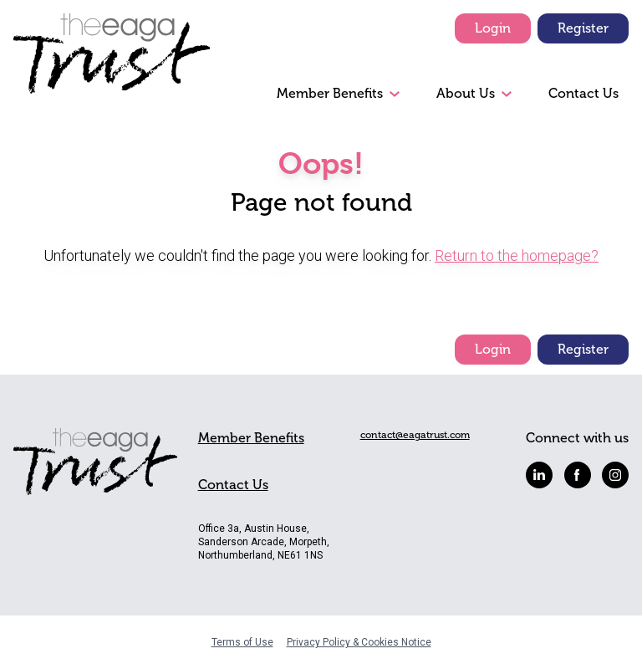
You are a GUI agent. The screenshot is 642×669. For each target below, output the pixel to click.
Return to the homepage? (517, 255)
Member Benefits (330, 93)
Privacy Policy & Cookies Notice (359, 642)
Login (493, 28)
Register (583, 28)
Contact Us (583, 93)
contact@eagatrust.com (415, 435)
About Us (465, 93)
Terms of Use (242, 642)
